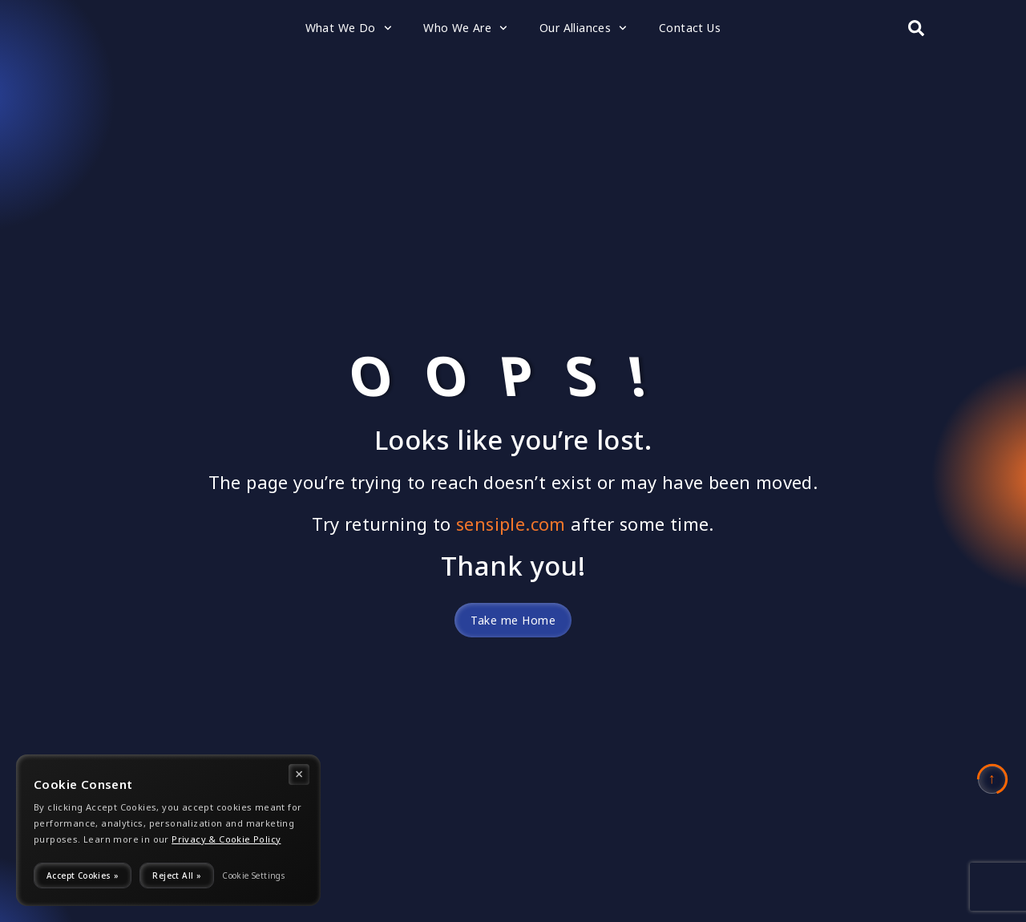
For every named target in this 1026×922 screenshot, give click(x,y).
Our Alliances (583, 28)
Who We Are (465, 28)
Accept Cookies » (82, 875)
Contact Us (690, 27)
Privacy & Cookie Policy (226, 839)
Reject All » (176, 875)
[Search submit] (916, 28)
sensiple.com (511, 524)
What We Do (348, 28)
